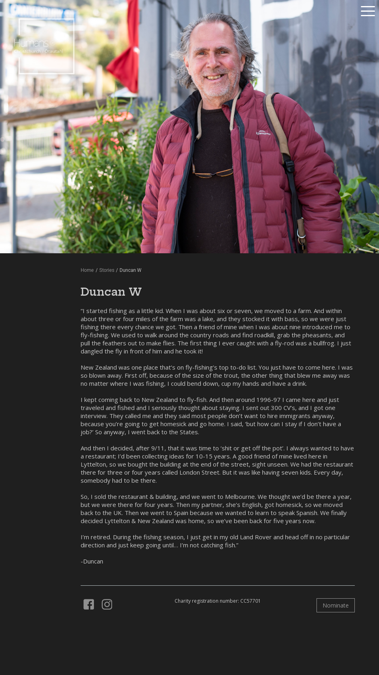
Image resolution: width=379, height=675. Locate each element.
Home (87, 270)
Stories (106, 270)
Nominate (336, 605)
